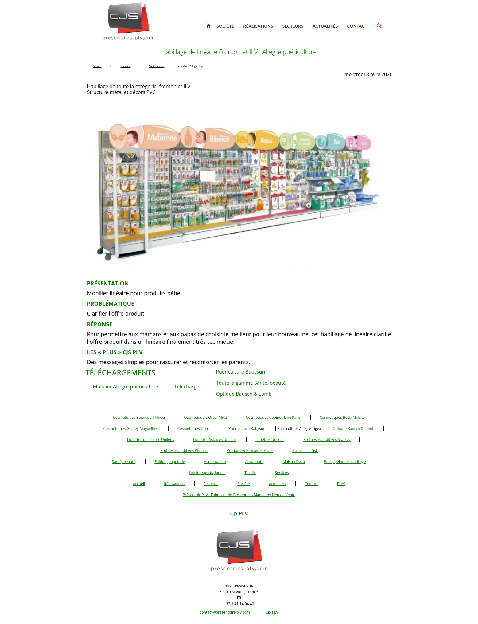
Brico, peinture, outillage (345, 461)
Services (282, 472)
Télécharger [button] (187, 386)
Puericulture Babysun (240, 371)
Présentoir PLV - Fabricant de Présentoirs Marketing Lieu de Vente (239, 494)
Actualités (277, 483)
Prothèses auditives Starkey (327, 439)
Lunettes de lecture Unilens (150, 439)
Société (243, 483)
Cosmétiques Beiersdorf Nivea (139, 417)
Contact (311, 483)
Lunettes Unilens (269, 439)
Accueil (139, 483)
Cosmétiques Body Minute (342, 417)
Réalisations (174, 483)
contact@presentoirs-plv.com (225, 612)
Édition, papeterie (169, 461)
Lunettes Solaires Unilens (214, 439)
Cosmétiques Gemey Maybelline (130, 428)
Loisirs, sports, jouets (207, 472)
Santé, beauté (123, 461)
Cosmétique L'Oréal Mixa (205, 417)
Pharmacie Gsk (305, 450)
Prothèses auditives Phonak (184, 450)
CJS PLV (272, 612)
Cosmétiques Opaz (193, 428)
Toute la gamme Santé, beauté (251, 382)
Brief (341, 483)
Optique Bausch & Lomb (243, 393)
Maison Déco (294, 461)
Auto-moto (254, 461)
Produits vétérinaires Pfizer (250, 450)
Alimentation (215, 461)
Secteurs (211, 483)
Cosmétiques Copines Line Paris (273, 417)
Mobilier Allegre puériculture (125, 386)
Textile (250, 472)
